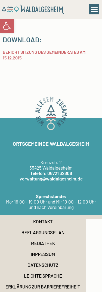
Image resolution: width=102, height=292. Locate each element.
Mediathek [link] (43, 243)
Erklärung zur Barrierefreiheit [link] (42, 286)
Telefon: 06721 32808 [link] (51, 173)
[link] (7, 26)
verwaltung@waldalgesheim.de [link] (51, 178)
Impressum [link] (43, 254)
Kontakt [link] (43, 221)
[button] (94, 9)
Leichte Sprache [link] (43, 275)
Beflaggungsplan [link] (42, 232)
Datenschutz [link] (42, 265)
